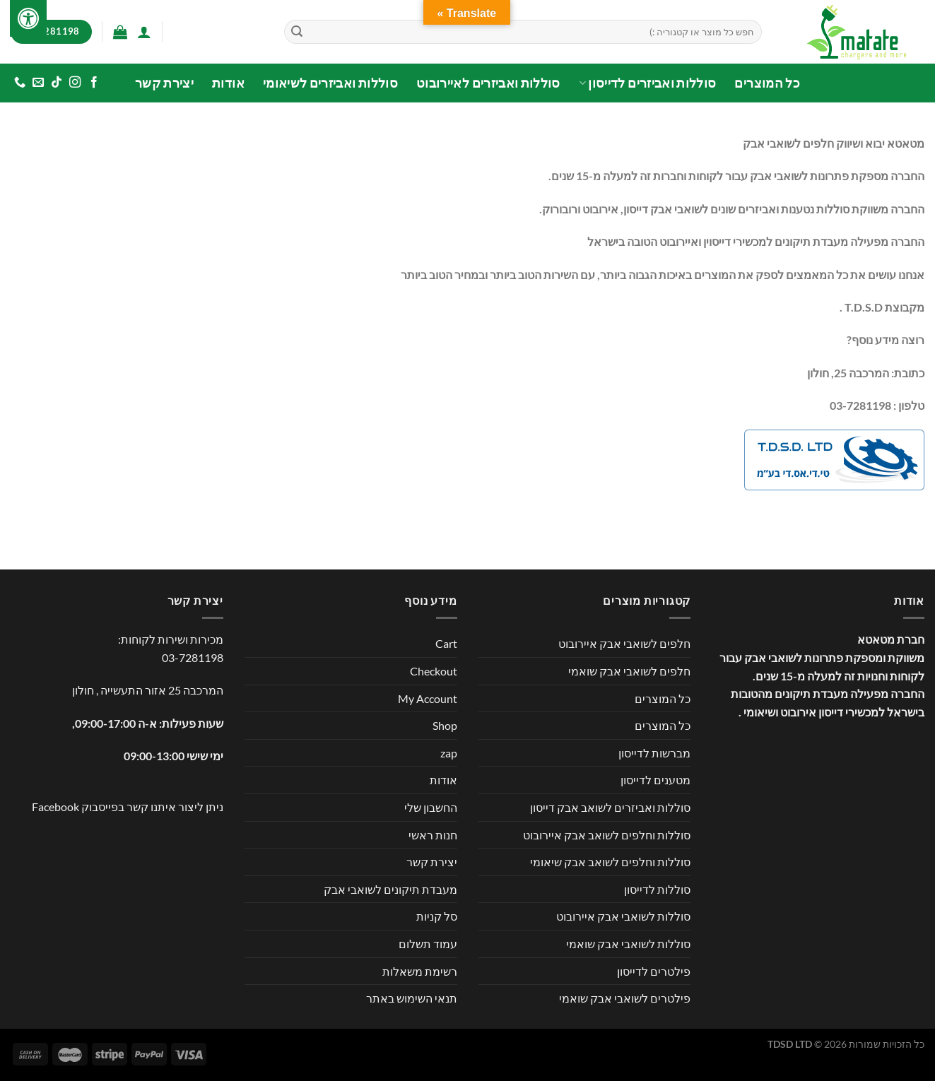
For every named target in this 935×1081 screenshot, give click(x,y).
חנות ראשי (432, 834)
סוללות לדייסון (657, 889)
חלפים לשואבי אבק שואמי (629, 671)
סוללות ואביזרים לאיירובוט (488, 83)
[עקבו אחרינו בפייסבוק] (93, 82)
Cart (446, 643)
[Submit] (297, 32)
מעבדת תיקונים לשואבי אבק (390, 889)
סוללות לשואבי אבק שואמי (628, 943)
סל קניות (436, 916)
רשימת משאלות (419, 971)
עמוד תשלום (428, 943)
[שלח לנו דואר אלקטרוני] (38, 82)
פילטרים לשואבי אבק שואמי (624, 998)
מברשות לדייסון (654, 753)
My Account (427, 698)
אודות (228, 83)
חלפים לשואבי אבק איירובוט (624, 643)
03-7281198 (192, 657)
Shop (445, 725)
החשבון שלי (430, 807)
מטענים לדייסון (655, 779)
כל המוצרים (767, 83)
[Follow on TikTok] (56, 82)
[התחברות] (144, 31)
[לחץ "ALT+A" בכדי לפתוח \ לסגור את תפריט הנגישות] (28, 18)
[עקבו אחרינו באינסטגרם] (75, 82)
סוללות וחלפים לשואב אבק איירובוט (606, 834)
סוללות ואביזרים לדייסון (648, 83)
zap (448, 753)
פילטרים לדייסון (653, 971)
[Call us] (19, 82)
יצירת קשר (164, 83)
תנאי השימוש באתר (411, 998)
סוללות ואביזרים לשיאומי (330, 83)
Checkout (433, 671)
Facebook (55, 806)
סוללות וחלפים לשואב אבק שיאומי (610, 861)
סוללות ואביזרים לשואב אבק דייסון (610, 807)
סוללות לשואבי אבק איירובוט (623, 916)
